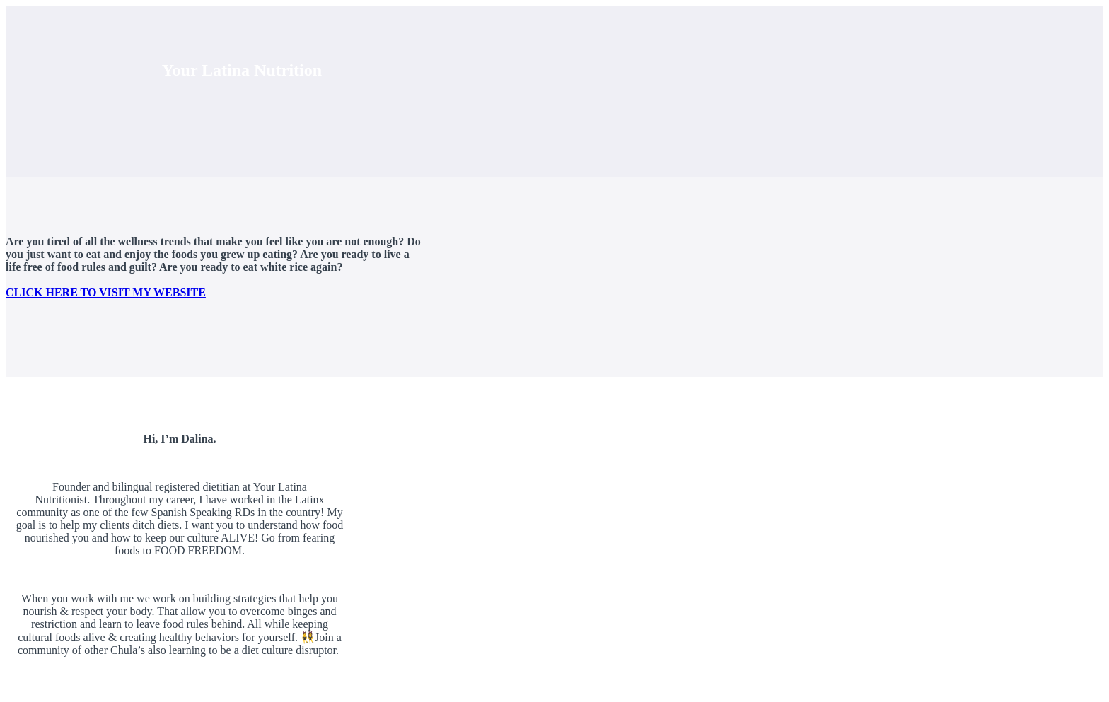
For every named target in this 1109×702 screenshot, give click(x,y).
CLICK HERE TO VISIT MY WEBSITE (106, 292)
